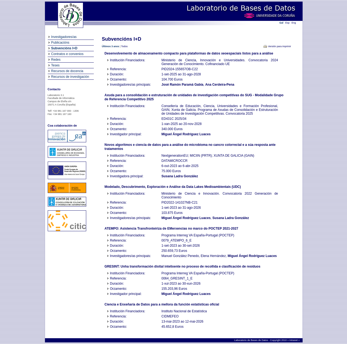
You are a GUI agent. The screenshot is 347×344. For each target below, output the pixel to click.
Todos (124, 46)
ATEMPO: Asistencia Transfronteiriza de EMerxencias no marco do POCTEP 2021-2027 (171, 228)
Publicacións (60, 42)
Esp (287, 22)
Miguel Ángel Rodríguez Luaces (186, 134)
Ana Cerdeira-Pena (219, 84)
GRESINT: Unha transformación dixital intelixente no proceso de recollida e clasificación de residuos (183, 266)
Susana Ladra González (180, 176)
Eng (294, 22)
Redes (56, 60)
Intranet (293, 340)
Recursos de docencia (67, 71)
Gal (281, 22)
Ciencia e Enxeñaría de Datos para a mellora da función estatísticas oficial (162, 304)
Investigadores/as (64, 37)
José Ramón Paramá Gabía (183, 84)
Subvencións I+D (64, 48)
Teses (55, 65)
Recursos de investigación (70, 77)
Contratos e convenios (67, 54)
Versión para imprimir (279, 46)
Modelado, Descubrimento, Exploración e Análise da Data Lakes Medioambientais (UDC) (173, 187)
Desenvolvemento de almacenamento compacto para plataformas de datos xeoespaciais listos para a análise (189, 53)
